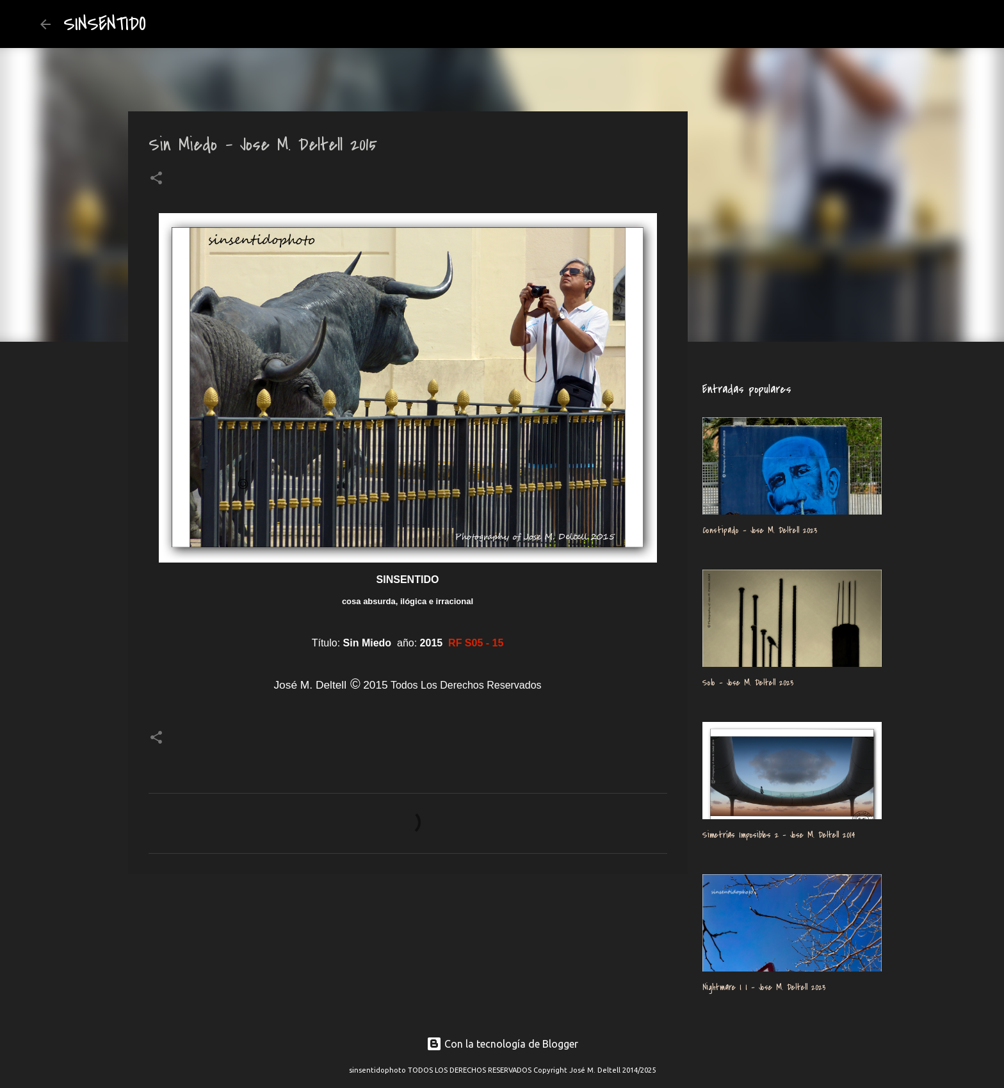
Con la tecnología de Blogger (502, 1044)
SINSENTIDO (104, 24)
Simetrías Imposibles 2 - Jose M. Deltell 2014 (778, 835)
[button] (156, 179)
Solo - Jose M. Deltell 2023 (747, 682)
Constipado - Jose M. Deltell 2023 (759, 530)
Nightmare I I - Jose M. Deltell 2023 (763, 987)
